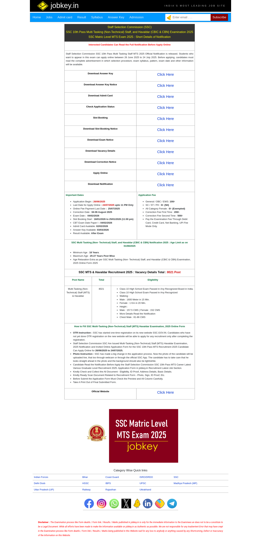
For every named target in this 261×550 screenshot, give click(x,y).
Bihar (85, 477)
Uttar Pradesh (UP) (44, 489)
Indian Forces (41, 477)
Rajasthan (110, 489)
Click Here (165, 74)
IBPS (108, 483)
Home (37, 17)
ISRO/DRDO (146, 477)
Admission (136, 17)
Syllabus (97, 17)
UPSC (143, 483)
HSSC (85, 483)
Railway (86, 489)
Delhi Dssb (39, 483)
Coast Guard (112, 477)
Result (81, 17)
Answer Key (116, 17)
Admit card (64, 17)
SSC (176, 477)
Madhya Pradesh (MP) (185, 483)
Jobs (49, 17)
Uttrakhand (145, 489)
